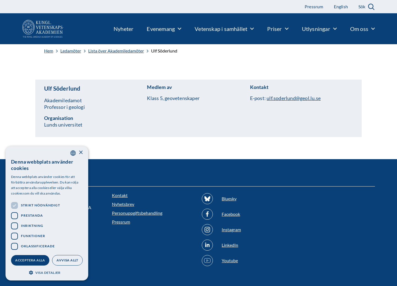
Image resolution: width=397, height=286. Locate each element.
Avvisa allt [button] (67, 260)
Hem (48, 51)
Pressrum (121, 221)
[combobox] (73, 153)
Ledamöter (70, 51)
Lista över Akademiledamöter (116, 51)
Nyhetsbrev (123, 204)
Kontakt (120, 195)
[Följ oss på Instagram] (243, 229)
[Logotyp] (31, 28)
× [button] (81, 153)
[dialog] (47, 213)
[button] (47, 272)
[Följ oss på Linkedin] (243, 245)
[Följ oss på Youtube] (243, 260)
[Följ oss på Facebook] (243, 214)
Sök (361, 6)
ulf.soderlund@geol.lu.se (294, 98)
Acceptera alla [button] (30, 260)
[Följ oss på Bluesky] (243, 198)
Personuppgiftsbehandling (137, 213)
